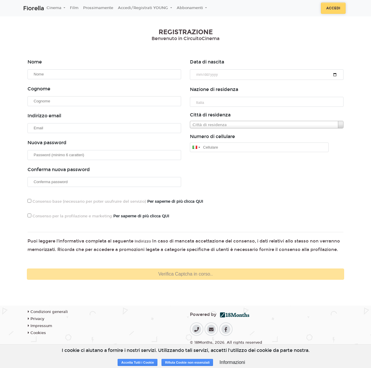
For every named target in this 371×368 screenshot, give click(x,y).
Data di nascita (207, 62)
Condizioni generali (48, 311)
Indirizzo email (44, 115)
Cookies (37, 333)
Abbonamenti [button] (190, 8)
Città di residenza (210, 115)
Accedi (333, 8)
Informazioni (232, 362)
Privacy (36, 319)
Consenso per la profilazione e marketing (98, 216)
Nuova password (47, 142)
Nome (35, 62)
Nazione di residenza (214, 89)
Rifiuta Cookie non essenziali (187, 362)
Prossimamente (98, 8)
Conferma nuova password (59, 169)
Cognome (39, 89)
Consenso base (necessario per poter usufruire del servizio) (115, 201)
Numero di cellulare (212, 136)
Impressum (40, 326)
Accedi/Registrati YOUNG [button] (143, 8)
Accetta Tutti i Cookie (137, 362)
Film (74, 8)
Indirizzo (143, 241)
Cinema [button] (55, 8)
